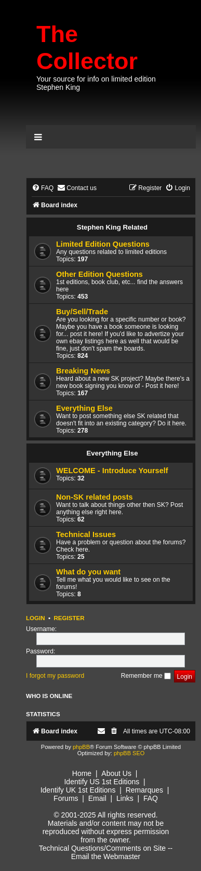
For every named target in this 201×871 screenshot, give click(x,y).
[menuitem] (42, 188)
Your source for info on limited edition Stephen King (96, 83)
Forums (65, 798)
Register (68, 618)
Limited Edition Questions (103, 244)
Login (35, 618)
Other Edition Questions (99, 274)
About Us (116, 773)
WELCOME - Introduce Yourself (112, 470)
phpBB (81, 747)
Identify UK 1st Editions (78, 790)
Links (124, 798)
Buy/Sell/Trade (82, 311)
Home (81, 773)
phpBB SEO (129, 753)
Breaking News (83, 371)
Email (97, 798)
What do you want (88, 572)
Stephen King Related (112, 227)
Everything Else (84, 408)
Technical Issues (86, 534)
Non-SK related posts (94, 497)
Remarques (144, 790)
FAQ (150, 798)
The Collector (87, 47)
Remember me (146, 675)
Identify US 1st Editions (101, 782)
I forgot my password (55, 675)
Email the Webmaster (106, 856)
